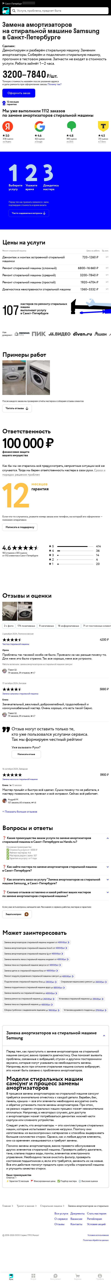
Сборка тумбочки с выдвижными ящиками (24, 1010)
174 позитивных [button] (26, 626)
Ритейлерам (94, 1219)
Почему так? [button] (54, 84)
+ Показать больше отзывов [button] (19, 811)
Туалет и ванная (25, 1206)
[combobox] (59, 10)
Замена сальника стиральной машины (20, 693)
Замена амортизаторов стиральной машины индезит (29, 942)
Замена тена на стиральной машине (21, 1004)
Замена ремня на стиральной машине (22, 998)
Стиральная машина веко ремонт (76, 981)
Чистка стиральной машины (15, 644)
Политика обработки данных (96, 1240)
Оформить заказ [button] (19, 93)
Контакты (76, 1224)
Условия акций (96, 1224)
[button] (55, 4)
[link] (36, 942)
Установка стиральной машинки (74, 998)
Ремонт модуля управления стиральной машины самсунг (31, 976)
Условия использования (98, 1235)
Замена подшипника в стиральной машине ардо (27, 987)
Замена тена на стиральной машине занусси (25, 965)
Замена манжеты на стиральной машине (23, 993)
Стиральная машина (51, 1206)
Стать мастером (96, 1214)
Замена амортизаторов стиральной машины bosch (28, 948)
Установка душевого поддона (78, 1010)
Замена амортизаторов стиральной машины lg (26, 953)
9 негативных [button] (46, 626)
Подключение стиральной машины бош (23, 981)
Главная (6, 1206)
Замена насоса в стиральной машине (20, 779)
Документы (77, 1214)
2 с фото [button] (8, 626)
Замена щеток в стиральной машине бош (23, 970)
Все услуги (61, 1214)
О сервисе (61, 1219)
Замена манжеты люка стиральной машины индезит (29, 959)
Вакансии (76, 1219)
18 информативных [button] (68, 626)
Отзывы (59, 1224)
